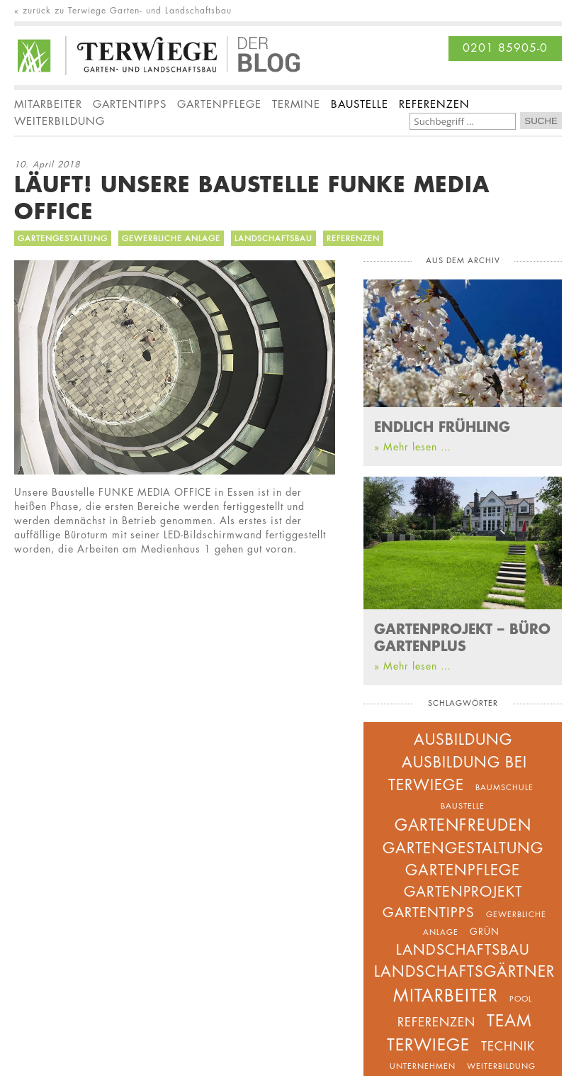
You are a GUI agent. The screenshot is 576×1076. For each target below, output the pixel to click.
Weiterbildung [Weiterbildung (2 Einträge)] (501, 1065)
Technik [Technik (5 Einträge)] (508, 1046)
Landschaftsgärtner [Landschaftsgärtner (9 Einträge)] (464, 971)
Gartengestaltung (63, 238)
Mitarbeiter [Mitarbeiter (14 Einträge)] (445, 995)
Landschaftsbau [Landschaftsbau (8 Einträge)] (463, 950)
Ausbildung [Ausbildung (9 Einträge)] (463, 739)
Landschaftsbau (273, 238)
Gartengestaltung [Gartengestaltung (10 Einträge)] (463, 848)
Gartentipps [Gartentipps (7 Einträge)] (429, 912)
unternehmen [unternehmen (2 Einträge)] (423, 1065)
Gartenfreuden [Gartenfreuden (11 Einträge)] (463, 825)
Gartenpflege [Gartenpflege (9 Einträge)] (462, 870)
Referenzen (353, 238)
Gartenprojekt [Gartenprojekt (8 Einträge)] (463, 891)
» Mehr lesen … (412, 446)
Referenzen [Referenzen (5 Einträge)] (436, 1022)
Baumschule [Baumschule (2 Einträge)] (504, 787)
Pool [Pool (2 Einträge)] (520, 998)
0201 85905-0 (505, 47)
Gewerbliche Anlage (171, 238)
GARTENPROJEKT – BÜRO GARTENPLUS (462, 637)
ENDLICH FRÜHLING (442, 426)
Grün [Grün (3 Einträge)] (484, 931)
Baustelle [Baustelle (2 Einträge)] (463, 805)
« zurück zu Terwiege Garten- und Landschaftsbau (123, 10)
